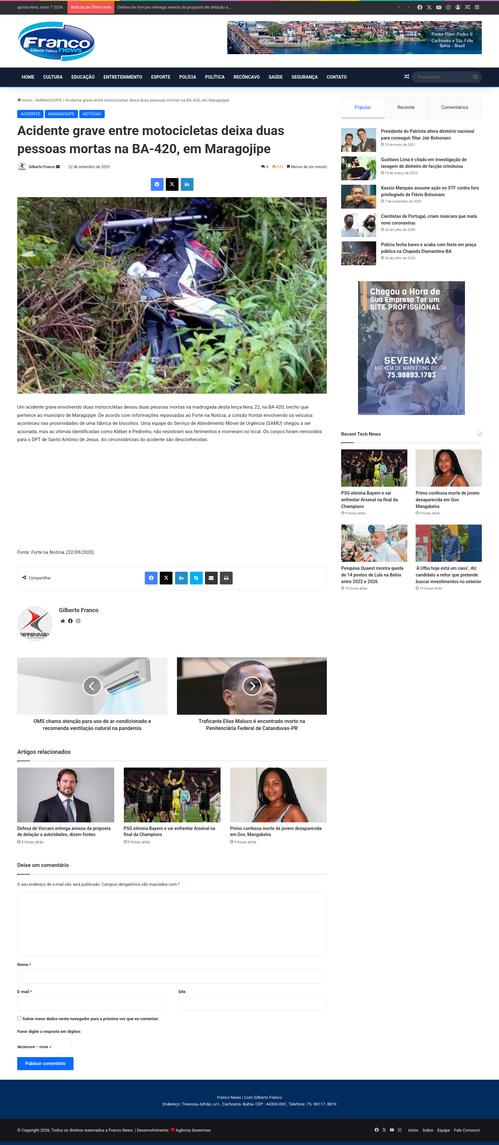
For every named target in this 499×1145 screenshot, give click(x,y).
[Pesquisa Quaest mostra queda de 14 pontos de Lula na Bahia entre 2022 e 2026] (374, 543)
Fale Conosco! (467, 1130)
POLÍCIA (187, 77)
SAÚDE (276, 77)
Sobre (427, 1130)
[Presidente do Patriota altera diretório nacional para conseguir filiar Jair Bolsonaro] (358, 140)
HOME (28, 77)
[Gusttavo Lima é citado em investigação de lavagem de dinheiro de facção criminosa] (358, 168)
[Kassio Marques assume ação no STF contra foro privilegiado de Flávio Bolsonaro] (358, 197)
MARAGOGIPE (49, 100)
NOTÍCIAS (92, 113)
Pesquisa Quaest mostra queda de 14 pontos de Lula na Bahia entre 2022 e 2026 (372, 575)
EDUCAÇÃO (83, 77)
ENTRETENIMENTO (122, 77)
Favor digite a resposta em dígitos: (49, 1031)
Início (24, 100)
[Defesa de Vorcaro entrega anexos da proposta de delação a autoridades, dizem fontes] (65, 795)
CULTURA (53, 77)
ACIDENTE (30, 113)
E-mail (24, 991)
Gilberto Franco (42, 167)
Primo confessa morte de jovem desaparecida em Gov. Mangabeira (447, 499)
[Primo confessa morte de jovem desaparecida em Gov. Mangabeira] (278, 795)
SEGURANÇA (305, 77)
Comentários (454, 107)
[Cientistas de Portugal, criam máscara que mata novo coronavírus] (358, 225)
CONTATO (337, 77)
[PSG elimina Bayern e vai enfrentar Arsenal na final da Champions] (172, 795)
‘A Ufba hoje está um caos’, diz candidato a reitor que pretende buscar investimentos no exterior (448, 575)
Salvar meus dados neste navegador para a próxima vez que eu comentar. (90, 1018)
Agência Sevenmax (193, 1130)
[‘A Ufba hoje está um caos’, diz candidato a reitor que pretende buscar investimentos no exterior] (449, 543)
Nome (24, 964)
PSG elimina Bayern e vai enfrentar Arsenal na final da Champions (369, 499)
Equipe (443, 1130)
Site (182, 991)
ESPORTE (160, 77)
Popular (363, 107)
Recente (406, 107)
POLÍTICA (214, 77)
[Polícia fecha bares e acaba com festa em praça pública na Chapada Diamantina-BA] (358, 253)
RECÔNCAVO (247, 77)
